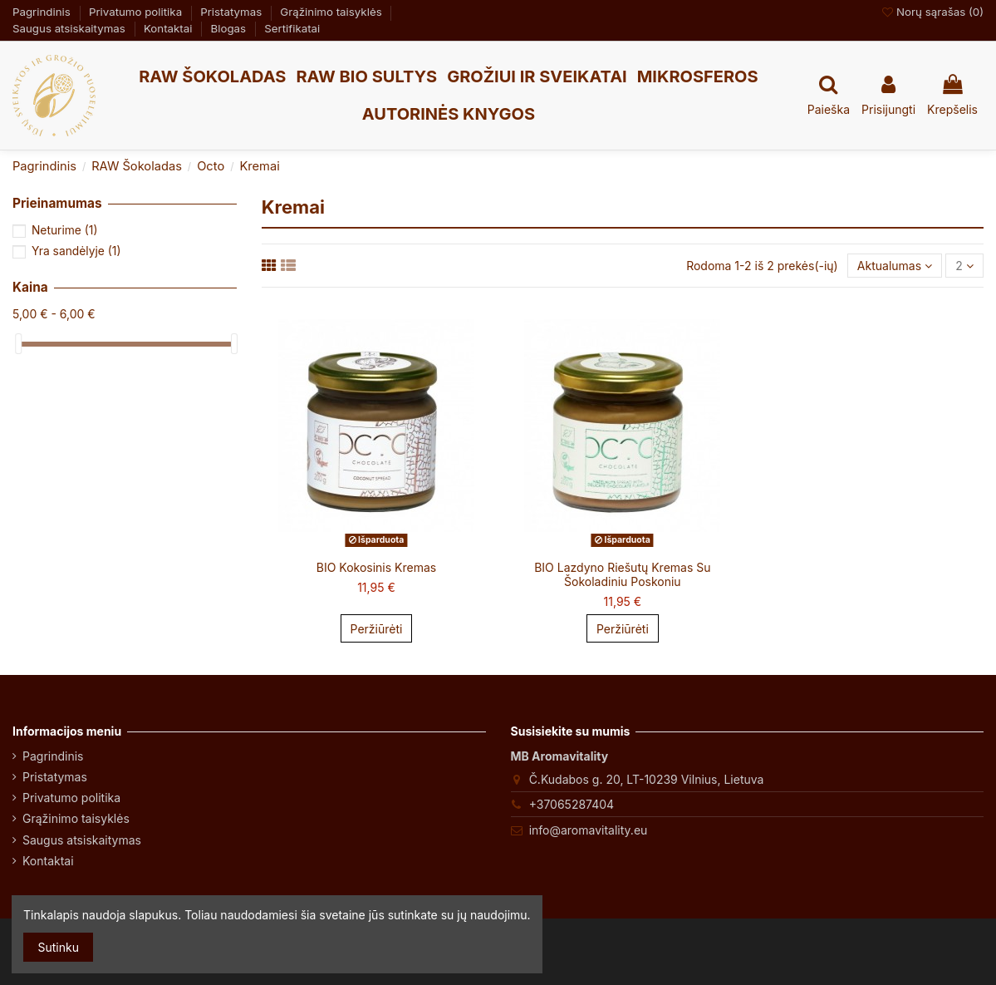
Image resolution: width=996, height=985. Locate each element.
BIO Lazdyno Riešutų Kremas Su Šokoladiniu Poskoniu (622, 574)
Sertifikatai (292, 28)
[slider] (18, 343)
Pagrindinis (43, 11)
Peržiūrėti (377, 629)
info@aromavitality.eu (588, 830)
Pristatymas (232, 11)
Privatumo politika (137, 11)
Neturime (65, 230)
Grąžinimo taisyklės (332, 11)
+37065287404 (572, 804)
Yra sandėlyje (76, 251)
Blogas (230, 28)
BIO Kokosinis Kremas (376, 567)
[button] (212, 77)
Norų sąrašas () (933, 11)
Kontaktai (169, 28)
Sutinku (58, 947)
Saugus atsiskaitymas (70, 28)
